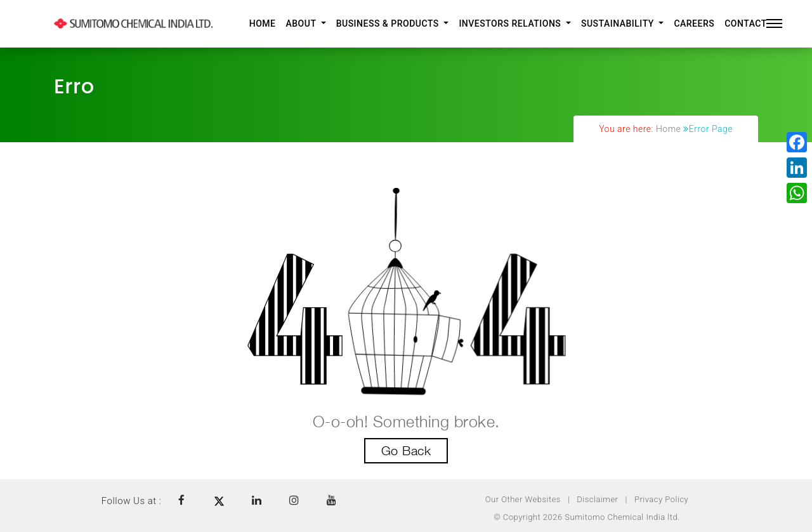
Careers (694, 23)
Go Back (406, 450)
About (301, 23)
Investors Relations (511, 23)
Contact (745, 23)
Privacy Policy (661, 499)
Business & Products (389, 23)
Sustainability (619, 23)
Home (262, 23)
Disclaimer (597, 499)
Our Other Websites (523, 499)
